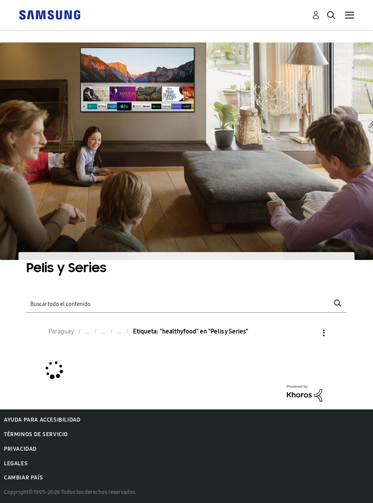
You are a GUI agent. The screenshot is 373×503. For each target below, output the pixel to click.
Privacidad (20, 449)
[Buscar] (186, 303)
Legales (16, 463)
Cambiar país (23, 477)
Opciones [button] (310, 333)
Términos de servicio (36, 434)
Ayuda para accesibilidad (42, 419)
